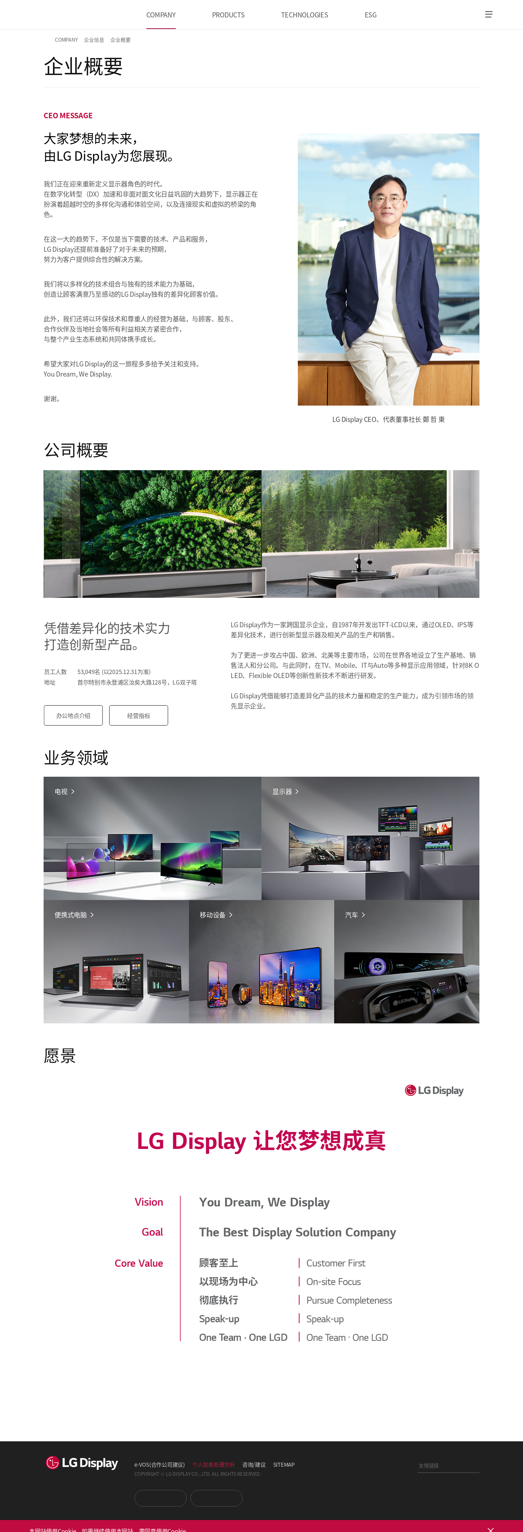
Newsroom (216, 1498)
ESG (371, 14)
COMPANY (160, 14)
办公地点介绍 (74, 715)
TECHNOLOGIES (304, 14)
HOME (48, 39)
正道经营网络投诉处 (448, 1504)
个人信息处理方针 (213, 1464)
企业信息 (94, 39)
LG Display (63, 14)
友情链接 (429, 1465)
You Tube (160, 1498)
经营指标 (139, 715)
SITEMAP (284, 1464)
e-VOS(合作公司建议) (159, 1464)
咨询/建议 (254, 1464)
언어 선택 (469, 14)
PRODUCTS (228, 14)
